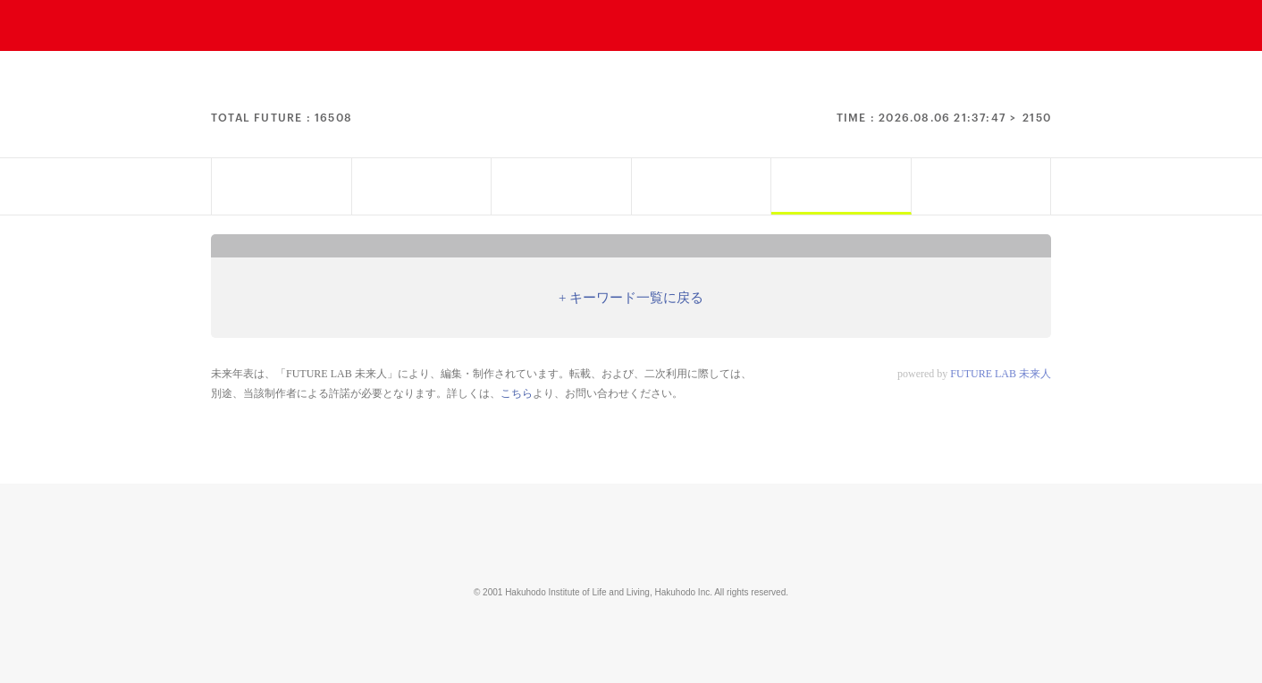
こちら (517, 393)
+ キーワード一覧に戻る (631, 298)
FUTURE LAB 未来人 (1000, 373)
